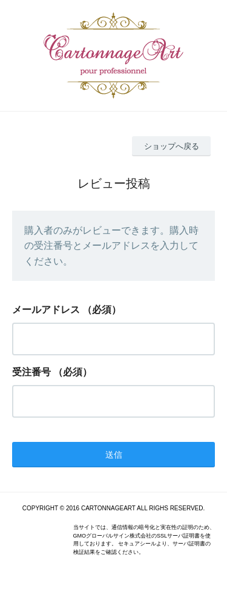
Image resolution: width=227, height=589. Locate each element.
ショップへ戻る (171, 146)
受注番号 (31, 372)
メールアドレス (46, 309)
